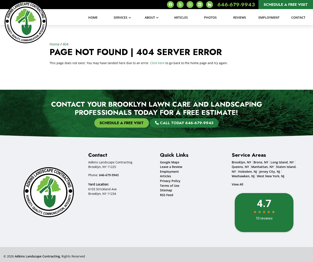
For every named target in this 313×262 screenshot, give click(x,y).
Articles (165, 176)
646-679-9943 (236, 4)
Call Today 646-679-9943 (184, 123)
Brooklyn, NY (241, 162)
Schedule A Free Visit (286, 4)
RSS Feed (166, 195)
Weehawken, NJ (243, 176)
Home (55, 44)
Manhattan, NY (262, 167)
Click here (157, 63)
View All (237, 184)
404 (65, 44)
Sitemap (166, 190)
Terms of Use (169, 186)
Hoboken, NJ (247, 171)
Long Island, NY (282, 162)
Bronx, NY (260, 162)
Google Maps (169, 162)
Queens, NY (240, 167)
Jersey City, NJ (269, 171)
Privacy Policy (170, 181)
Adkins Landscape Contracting (37, 256)
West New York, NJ (270, 176)
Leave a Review (171, 167)
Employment (169, 171)
